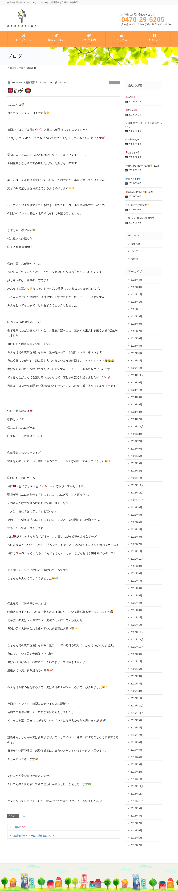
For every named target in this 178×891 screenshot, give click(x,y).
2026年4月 (136, 279)
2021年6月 (136, 588)
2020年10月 (137, 646)
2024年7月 (136, 389)
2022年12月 (137, 485)
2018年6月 (136, 830)
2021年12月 (137, 558)
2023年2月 (136, 470)
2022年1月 (136, 551)
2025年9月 (136, 316)
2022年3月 (136, 536)
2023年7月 (136, 441)
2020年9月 (136, 654)
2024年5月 (136, 404)
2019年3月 (136, 764)
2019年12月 (137, 705)
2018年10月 (137, 801)
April (131, 97)
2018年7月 (136, 823)
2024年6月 (136, 397)
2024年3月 (136, 411)
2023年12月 (137, 426)
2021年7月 (136, 580)
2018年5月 (136, 837)
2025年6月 (136, 338)
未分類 (134, 258)
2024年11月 (137, 375)
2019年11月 (137, 713)
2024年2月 (136, 419)
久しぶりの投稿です (137, 205)
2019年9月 (136, 720)
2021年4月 (136, 602)
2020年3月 (136, 691)
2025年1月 (136, 367)
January (132, 152)
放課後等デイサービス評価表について (34, 835)
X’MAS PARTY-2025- (140, 191)
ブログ (114, 82)
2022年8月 (136, 507)
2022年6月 (136, 514)
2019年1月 (136, 779)
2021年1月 (136, 624)
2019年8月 (136, 727)
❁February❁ (132, 139)
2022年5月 (136, 522)
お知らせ (135, 244)
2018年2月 (136, 845)
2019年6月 (136, 742)
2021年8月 (136, 573)
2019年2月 (136, 771)
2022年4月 (136, 529)
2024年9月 (136, 382)
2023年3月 (136, 463)
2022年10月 (137, 500)
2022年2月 (136, 544)
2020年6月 (136, 669)
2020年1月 (136, 698)
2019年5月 (136, 749)
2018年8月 (136, 815)
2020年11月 (137, 639)
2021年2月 (136, 617)
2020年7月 (136, 661)
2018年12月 (137, 786)
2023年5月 (136, 456)
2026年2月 (136, 294)
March (131, 110)
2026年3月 (136, 287)
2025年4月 (136, 353)
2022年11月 (137, 492)
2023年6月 (136, 448)
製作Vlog (133, 178)
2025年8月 (136, 323)
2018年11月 (137, 793)
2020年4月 (136, 683)
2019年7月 (136, 734)
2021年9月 (136, 566)
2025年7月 (136, 331)
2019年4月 (136, 757)
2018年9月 (136, 808)
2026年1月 (136, 301)
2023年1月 (136, 478)
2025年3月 (136, 360)
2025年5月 (136, 345)
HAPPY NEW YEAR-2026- (143, 165)
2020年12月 (137, 632)
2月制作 (19, 827)
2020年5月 (136, 676)
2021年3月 (136, 610)
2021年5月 (136, 595)
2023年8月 (136, 434)
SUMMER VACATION (140, 218)
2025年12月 (137, 309)
